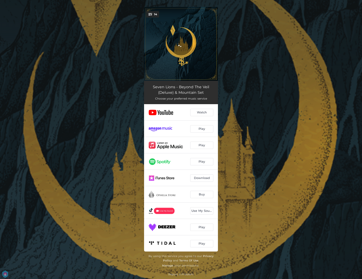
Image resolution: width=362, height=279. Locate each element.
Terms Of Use (189, 260)
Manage (167, 265)
